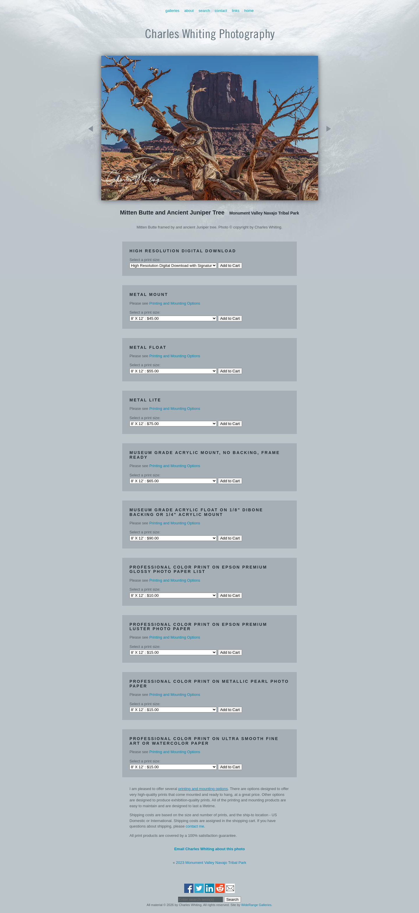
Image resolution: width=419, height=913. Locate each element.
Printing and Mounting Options (174, 303)
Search (204, 10)
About (189, 10)
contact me (195, 826)
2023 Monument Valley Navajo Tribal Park (211, 862)
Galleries (172, 10)
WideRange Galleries (256, 905)
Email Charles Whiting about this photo (209, 849)
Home (249, 10)
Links (235, 10)
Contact (221, 10)
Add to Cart (230, 265)
